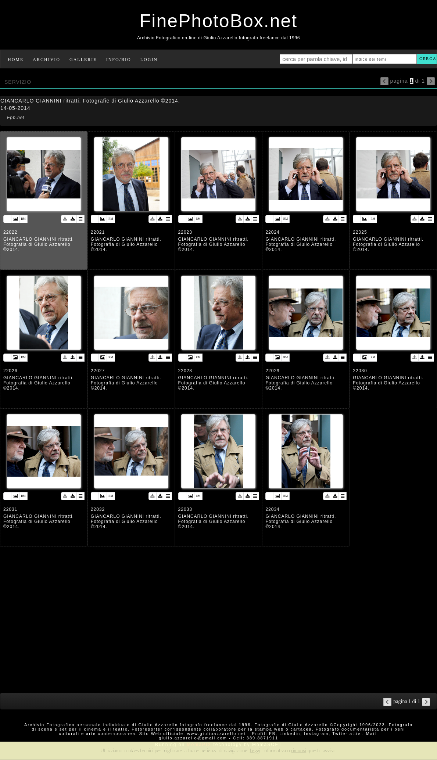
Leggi (255, 750)
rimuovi (299, 750)
